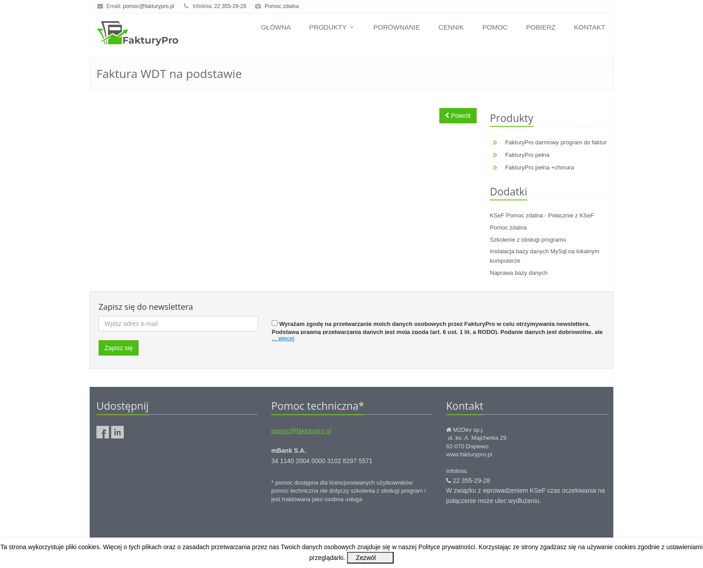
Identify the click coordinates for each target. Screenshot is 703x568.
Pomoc (495, 27)
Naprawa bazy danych (519, 272)
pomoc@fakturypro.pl (148, 6)
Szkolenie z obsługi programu (528, 239)
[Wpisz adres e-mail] (178, 323)
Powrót (457, 115)
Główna (276, 27)
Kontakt (589, 27)
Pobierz (540, 27)
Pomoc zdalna (282, 6)
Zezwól (366, 557)
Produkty (332, 27)
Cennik (451, 27)
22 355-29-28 (230, 6)
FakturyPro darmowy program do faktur (556, 142)
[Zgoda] (275, 323)
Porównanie (396, 27)
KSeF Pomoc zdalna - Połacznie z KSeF (542, 215)
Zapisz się (118, 347)
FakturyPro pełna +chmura (539, 167)
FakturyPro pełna (527, 155)
